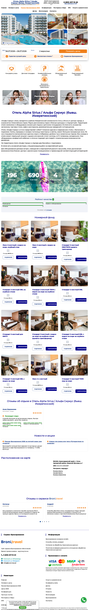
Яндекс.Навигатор (59, 475)
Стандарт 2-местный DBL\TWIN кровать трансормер (70, 247)
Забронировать (22, 257)
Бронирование (51, 597)
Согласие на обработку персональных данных (62, 545)
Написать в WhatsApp (11, 559)
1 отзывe (49, 210)
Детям (35, 11)
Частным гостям (7, 595)
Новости (49, 592)
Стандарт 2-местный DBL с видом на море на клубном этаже (73, 336)
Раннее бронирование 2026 (30, 8)
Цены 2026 (5, 589)
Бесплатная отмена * (45, 56)
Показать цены (73, 51)
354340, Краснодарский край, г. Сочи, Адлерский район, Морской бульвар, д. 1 (51, 2)
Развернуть (44, 154)
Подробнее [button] (8, 257)
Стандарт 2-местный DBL (72, 290)
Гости (32, 50)
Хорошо (23, 607)
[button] (11, 240)
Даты (4, 50)
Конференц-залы (52, 583)
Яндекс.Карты (58, 471)
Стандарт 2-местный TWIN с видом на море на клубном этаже (43, 292)
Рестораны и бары (59, 8)
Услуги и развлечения (80, 8)
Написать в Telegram (10, 561)
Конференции (47, 8)
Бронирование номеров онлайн (57, 539)
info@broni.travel (8, 563)
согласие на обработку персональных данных (25, 604)
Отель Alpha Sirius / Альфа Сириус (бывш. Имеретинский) (25, 2)
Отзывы (48, 589)
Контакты (53, 11)
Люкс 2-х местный (39, 379)
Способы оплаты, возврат (55, 542)
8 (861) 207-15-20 (71, 2)
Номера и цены (13, 8)
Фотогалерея (43, 11)
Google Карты (58, 473)
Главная (3, 8)
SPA (69, 8)
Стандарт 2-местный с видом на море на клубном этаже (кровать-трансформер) (44, 336)
